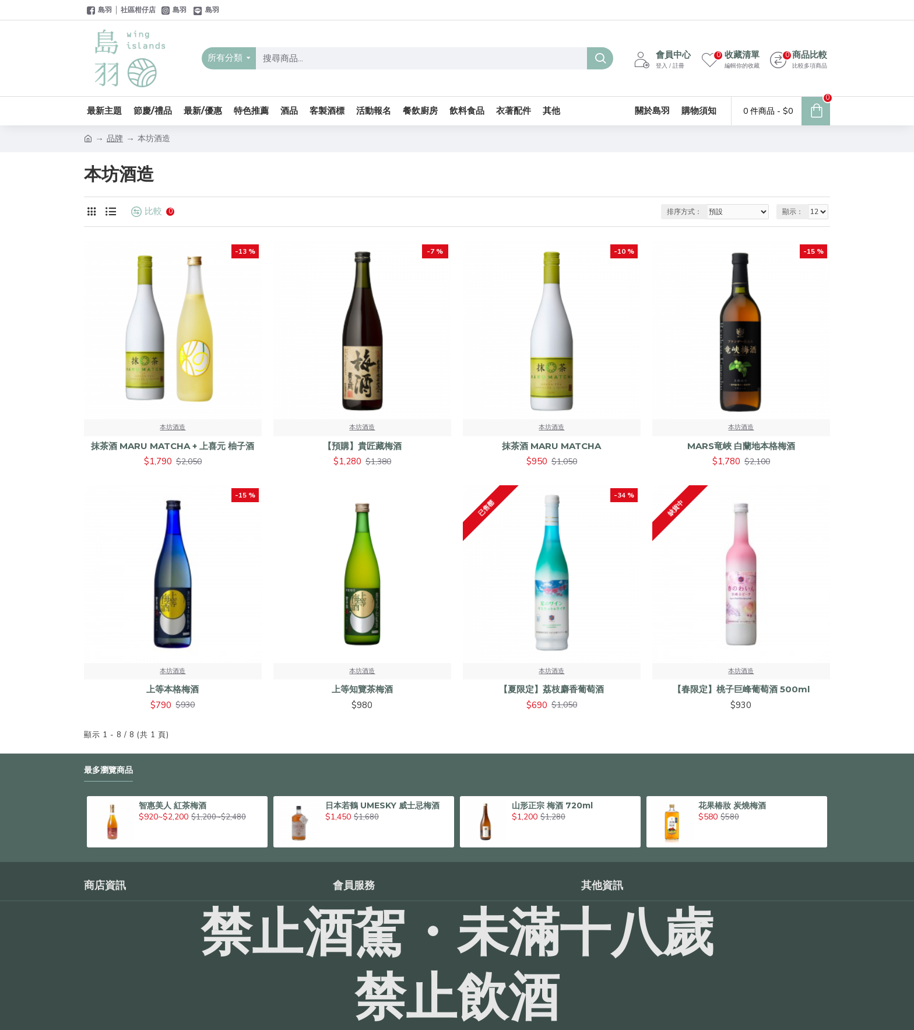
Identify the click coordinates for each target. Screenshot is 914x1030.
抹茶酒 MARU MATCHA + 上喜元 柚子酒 (172, 445)
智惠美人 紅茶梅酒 (172, 805)
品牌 (115, 138)
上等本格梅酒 (172, 689)
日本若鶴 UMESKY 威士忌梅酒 (382, 805)
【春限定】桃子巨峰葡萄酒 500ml (741, 689)
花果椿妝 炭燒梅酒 (732, 805)
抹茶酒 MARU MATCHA (551, 445)
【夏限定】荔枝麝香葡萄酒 (551, 689)
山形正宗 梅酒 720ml (552, 805)
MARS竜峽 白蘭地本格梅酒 (741, 445)
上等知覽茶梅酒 (362, 689)
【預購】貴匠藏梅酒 (362, 445)
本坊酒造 (172, 427)
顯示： (792, 211)
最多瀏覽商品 (108, 770)
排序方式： (684, 211)
